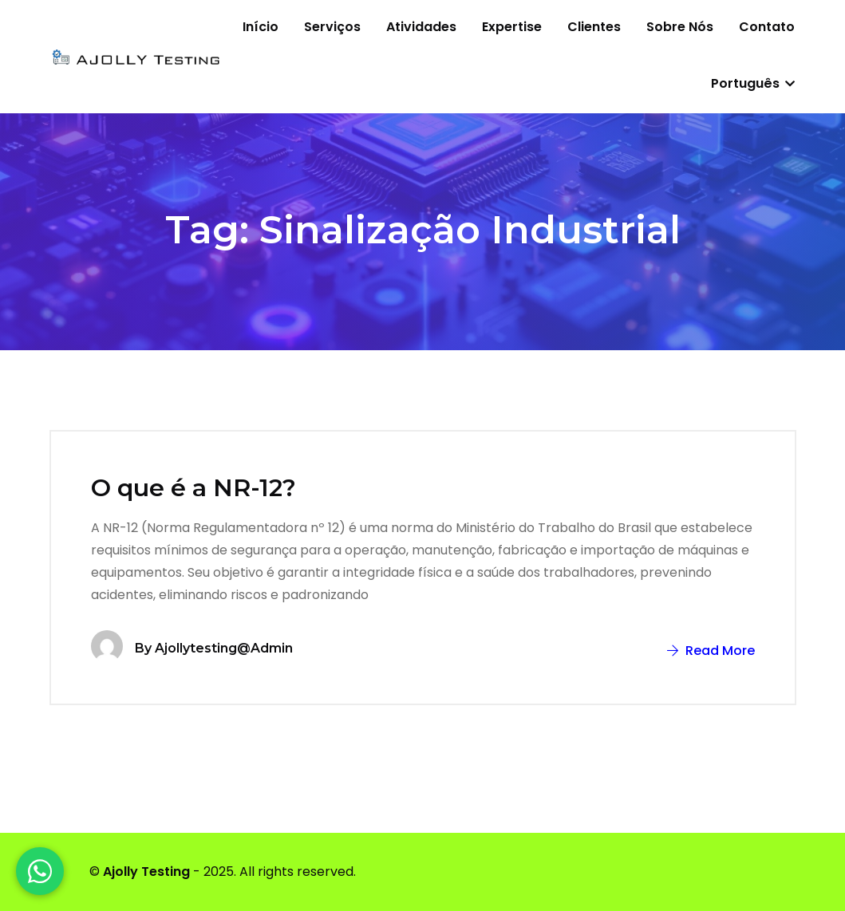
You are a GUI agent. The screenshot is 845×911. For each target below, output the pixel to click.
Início (260, 27)
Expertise (512, 27)
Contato (767, 27)
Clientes (594, 27)
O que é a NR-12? (193, 488)
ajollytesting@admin (224, 648)
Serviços (332, 27)
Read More (711, 650)
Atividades (421, 27)
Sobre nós (679, 27)
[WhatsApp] (40, 871)
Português (753, 83)
